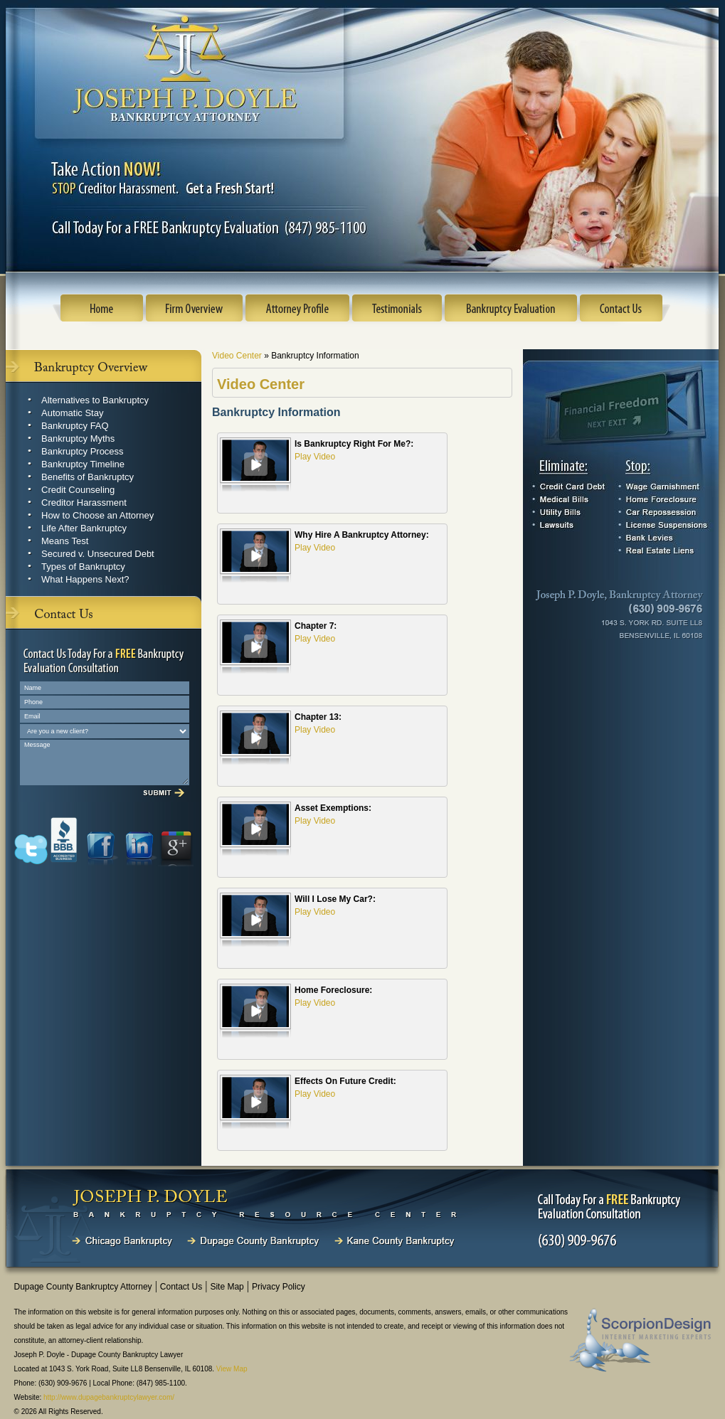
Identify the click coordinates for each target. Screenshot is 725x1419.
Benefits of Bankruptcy (87, 477)
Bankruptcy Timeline (83, 464)
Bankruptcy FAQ (75, 425)
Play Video (315, 457)
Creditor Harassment (84, 502)
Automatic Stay (72, 413)
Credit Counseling (78, 489)
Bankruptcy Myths (78, 438)
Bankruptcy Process (82, 451)
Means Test (64, 541)
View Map (232, 1369)
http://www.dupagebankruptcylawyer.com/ (108, 1397)
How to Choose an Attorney (97, 515)
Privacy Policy (278, 1287)
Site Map (226, 1287)
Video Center (238, 356)
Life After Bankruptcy (84, 528)
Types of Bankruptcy (83, 566)
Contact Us (181, 1287)
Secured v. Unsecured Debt (97, 553)
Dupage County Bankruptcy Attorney (83, 1287)
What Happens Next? (85, 579)
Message (104, 762)
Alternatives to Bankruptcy (95, 400)
